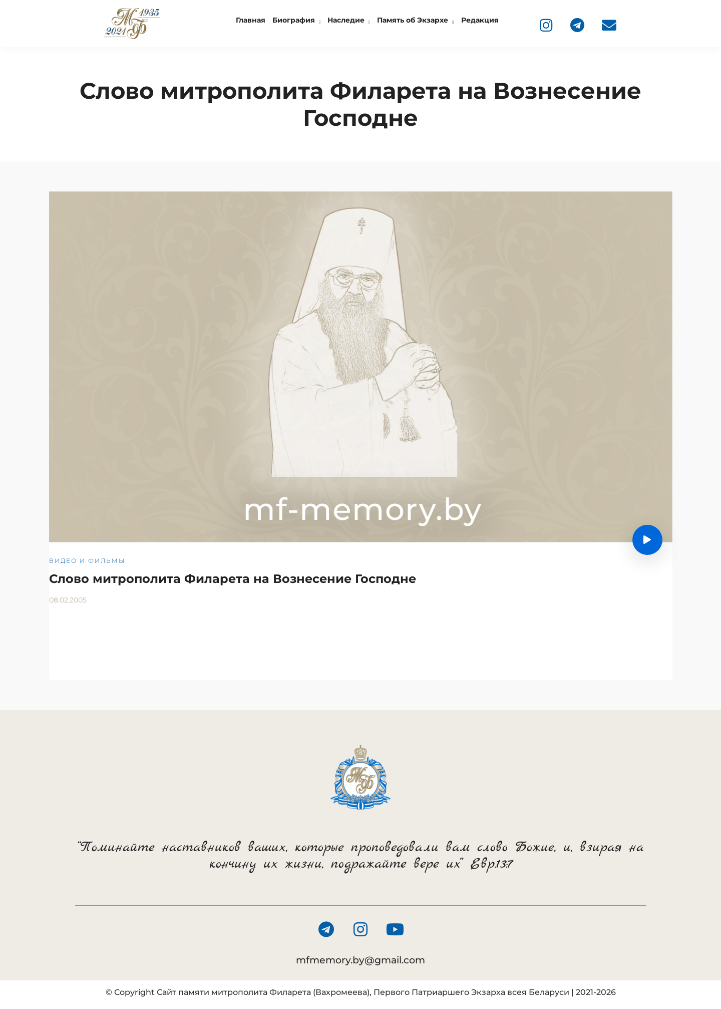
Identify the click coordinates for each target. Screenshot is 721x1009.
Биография (293, 20)
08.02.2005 (68, 599)
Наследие (346, 20)
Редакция (480, 20)
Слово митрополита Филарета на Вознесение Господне (232, 578)
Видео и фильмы (87, 560)
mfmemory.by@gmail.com (360, 960)
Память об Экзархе (412, 20)
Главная (250, 20)
